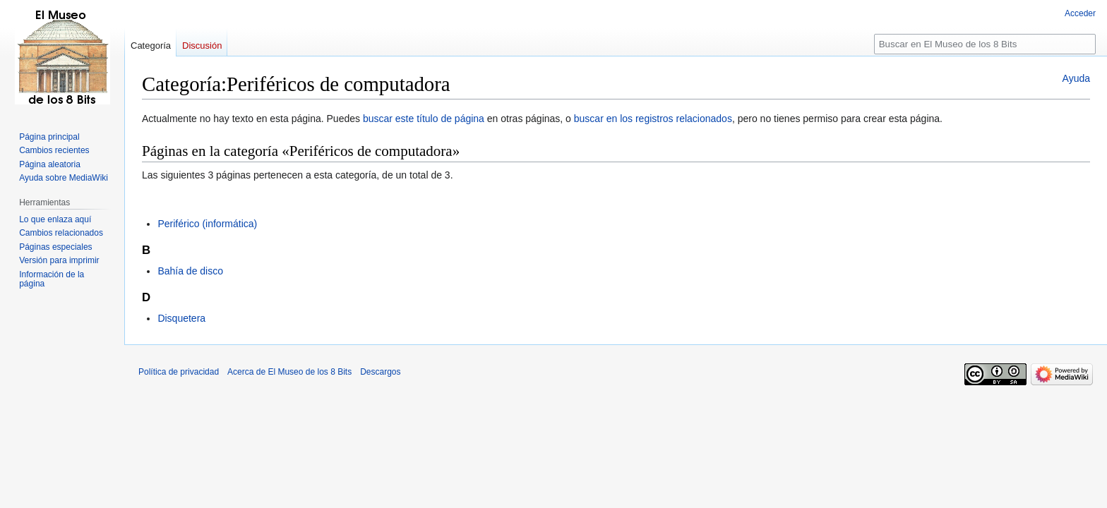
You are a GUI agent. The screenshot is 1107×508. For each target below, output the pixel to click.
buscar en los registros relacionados (653, 118)
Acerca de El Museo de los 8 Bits (289, 372)
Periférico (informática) (207, 223)
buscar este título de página (423, 118)
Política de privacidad (178, 372)
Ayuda (1076, 78)
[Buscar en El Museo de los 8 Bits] (985, 44)
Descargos (380, 372)
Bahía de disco (190, 271)
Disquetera (181, 318)
